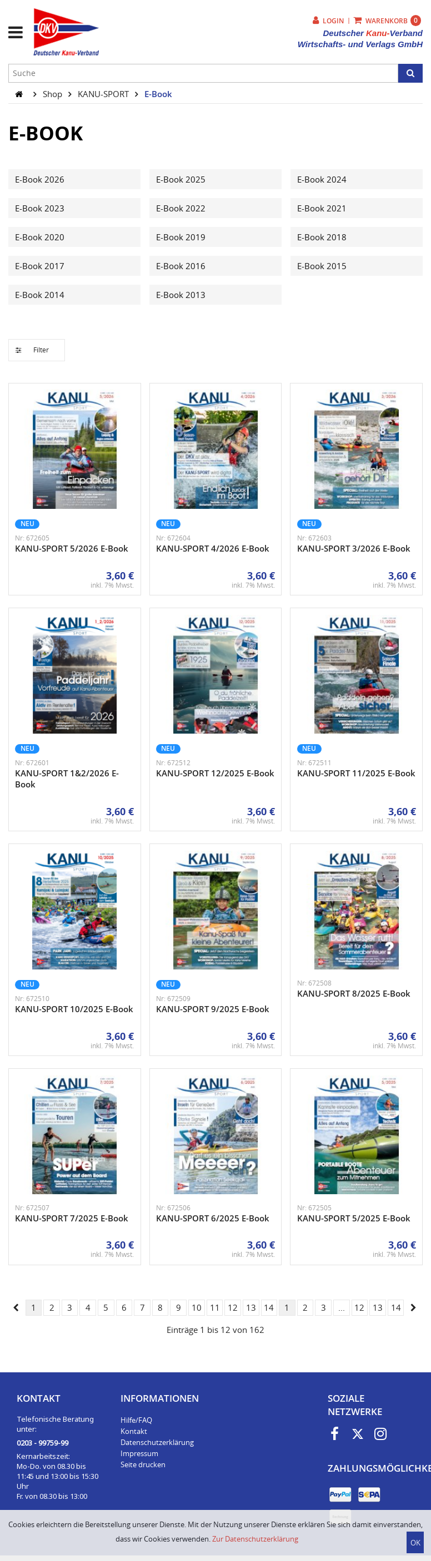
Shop (53, 93)
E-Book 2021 (322, 208)
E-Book (158, 93)
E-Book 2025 (181, 179)
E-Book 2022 (181, 208)
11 (215, 1307)
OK (415, 1543)
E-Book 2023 (39, 208)
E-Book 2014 (39, 294)
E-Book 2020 (39, 237)
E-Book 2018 (322, 237)
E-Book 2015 (322, 265)
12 (233, 1307)
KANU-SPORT (104, 93)
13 (251, 1307)
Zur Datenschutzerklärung (255, 1539)
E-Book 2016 (181, 265)
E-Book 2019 (181, 237)
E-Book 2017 (39, 265)
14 (269, 1307)
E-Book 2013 (181, 294)
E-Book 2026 (39, 179)
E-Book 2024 (322, 179)
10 (197, 1307)
